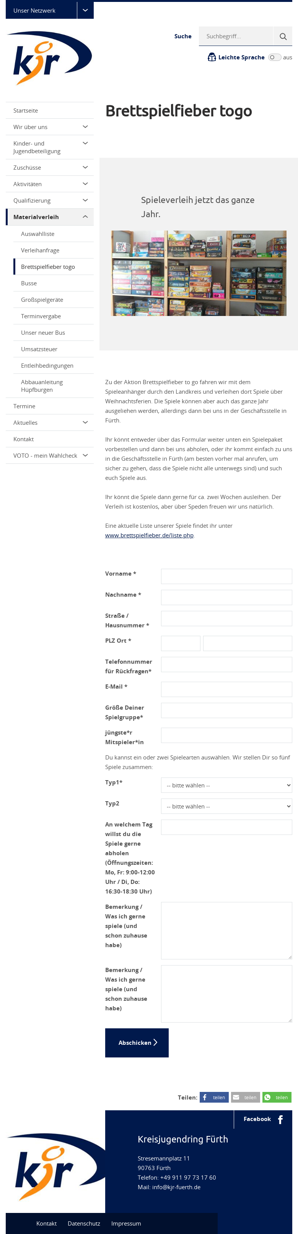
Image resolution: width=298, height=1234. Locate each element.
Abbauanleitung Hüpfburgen (42, 385)
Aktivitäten (50, 184)
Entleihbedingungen (47, 365)
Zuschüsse (50, 167)
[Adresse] (226, 618)
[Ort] (247, 643)
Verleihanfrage (40, 250)
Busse (29, 283)
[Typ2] (226, 806)
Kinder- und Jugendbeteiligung (50, 147)
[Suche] (282, 36)
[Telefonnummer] (226, 664)
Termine (24, 406)
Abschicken (135, 1043)
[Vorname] (226, 576)
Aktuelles (50, 422)
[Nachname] (226, 597)
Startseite (25, 110)
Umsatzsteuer (39, 349)
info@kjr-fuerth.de (176, 1187)
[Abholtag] (226, 827)
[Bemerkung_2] (226, 994)
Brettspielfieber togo (48, 266)
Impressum (126, 1223)
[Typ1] (226, 785)
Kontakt (23, 439)
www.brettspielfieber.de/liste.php (149, 535)
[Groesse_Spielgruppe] (226, 710)
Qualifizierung (50, 200)
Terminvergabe (41, 316)
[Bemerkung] (226, 930)
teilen (219, 1097)
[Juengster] (226, 735)
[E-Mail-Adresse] (226, 689)
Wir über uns (50, 127)
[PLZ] (180, 643)
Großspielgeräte (42, 299)
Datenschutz (84, 1223)
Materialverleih (50, 217)
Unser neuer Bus (43, 332)
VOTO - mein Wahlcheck (50, 455)
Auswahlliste (37, 233)
